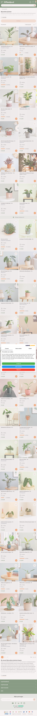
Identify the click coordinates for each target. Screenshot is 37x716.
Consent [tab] (7, 348)
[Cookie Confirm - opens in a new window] (30, 345)
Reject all (18, 369)
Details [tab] (30, 348)
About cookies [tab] (18, 348)
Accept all (18, 363)
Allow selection (18, 366)
